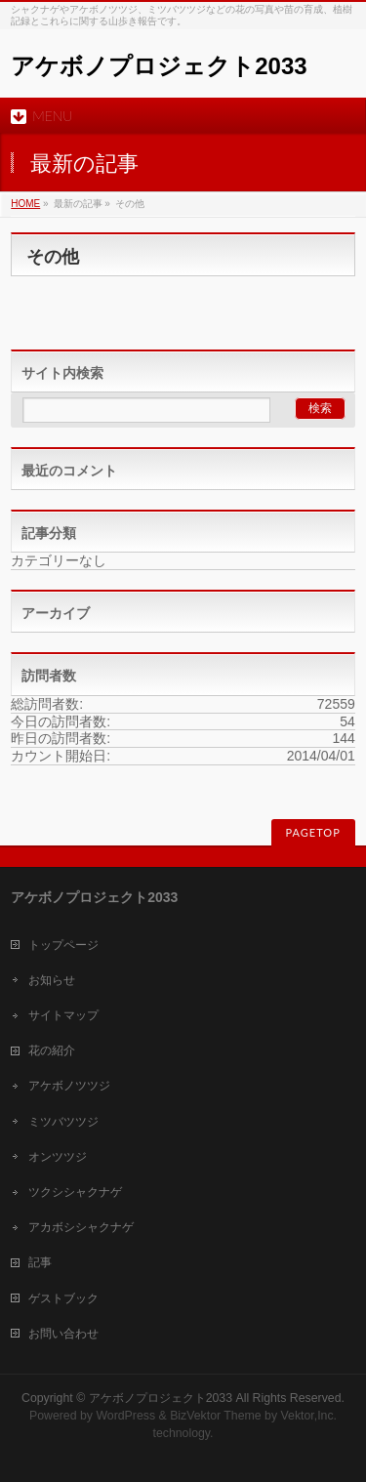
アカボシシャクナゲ (81, 1227)
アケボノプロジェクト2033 (158, 66)
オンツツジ (57, 1157)
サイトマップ (63, 1015)
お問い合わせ (63, 1333)
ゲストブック (63, 1298)
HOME (25, 203)
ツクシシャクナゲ (75, 1192)
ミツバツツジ (63, 1122)
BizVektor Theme (216, 1415)
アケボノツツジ (69, 1085)
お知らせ (51, 980)
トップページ (63, 945)
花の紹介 (51, 1050)
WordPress (125, 1415)
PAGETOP (313, 832)
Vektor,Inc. (309, 1415)
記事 (40, 1262)
